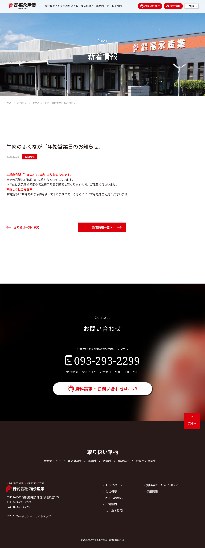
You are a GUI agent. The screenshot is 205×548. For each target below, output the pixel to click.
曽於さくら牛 (52, 461)
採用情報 (173, 6)
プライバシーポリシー (19, 516)
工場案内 (99, 6)
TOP (8, 103)
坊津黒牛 (124, 461)
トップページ (114, 485)
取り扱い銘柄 (83, 6)
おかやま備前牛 (146, 461)
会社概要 (50, 6)
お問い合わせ (150, 6)
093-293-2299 (107, 360)
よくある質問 (114, 6)
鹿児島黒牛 (75, 461)
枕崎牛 (107, 461)
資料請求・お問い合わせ (106, 389)
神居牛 (92, 461)
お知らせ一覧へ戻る (27, 227)
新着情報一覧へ (102, 227)
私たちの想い (65, 6)
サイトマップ (43, 516)
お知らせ (22, 103)
